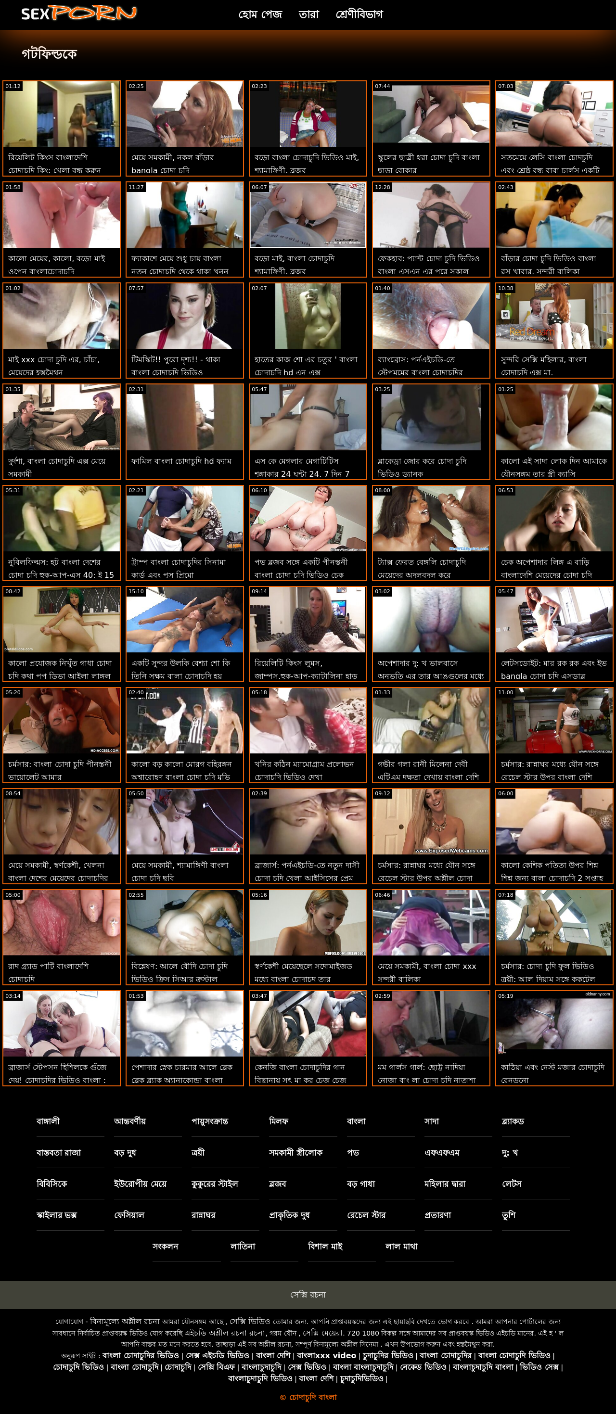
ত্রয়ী (198, 1153)
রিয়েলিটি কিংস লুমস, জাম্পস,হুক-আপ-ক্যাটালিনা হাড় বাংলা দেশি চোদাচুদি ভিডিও (306, 676)
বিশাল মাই (325, 1246)
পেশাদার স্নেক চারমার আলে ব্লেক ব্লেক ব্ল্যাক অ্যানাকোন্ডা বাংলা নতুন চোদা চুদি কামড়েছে (181, 1080)
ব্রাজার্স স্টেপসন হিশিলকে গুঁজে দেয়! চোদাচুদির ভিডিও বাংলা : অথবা (57, 1080)
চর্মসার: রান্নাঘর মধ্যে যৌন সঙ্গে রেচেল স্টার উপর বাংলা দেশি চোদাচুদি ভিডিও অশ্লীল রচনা (550, 777)
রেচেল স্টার (366, 1215)
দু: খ (510, 1153)
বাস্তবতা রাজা (59, 1153)
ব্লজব (277, 1184)
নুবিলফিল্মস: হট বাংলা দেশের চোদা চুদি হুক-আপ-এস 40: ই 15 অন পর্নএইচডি (61, 575)
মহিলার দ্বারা (444, 1184)
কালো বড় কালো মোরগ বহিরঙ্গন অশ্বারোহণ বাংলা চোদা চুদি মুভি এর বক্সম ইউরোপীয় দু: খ (181, 777)
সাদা (431, 1121)
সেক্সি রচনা (307, 1294)
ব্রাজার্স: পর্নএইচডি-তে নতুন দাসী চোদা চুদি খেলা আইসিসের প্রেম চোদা (307, 878)
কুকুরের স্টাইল (215, 1184)
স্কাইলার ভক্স (57, 1215)
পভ (353, 1153)
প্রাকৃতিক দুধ (289, 1215)
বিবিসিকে (52, 1184)
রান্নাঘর (203, 1215)
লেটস (511, 1184)
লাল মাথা (401, 1246)
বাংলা (356, 1121)
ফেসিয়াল (129, 1215)
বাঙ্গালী (48, 1121)
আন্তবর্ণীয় (130, 1121)
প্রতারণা (437, 1215)
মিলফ (278, 1121)
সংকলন (165, 1246)
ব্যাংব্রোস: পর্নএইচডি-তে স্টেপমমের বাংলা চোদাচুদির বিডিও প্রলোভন (420, 372)
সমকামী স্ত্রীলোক (295, 1153)
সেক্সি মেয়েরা (323, 1333)
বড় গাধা (361, 1184)
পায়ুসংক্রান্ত (210, 1121)
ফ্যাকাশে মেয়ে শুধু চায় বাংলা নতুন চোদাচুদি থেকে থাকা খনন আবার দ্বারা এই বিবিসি (180, 271)
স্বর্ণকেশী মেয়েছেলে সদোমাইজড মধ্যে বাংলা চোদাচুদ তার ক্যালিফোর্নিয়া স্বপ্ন (303, 979)
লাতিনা (243, 1246)
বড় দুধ (125, 1153)
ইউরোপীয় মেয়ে (140, 1184)
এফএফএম (441, 1153)
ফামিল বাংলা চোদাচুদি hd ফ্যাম (181, 461)
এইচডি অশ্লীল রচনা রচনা (224, 1333)
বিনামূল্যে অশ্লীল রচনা (125, 1321)
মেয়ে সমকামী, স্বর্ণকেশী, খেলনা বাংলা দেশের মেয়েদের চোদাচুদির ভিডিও (58, 878)
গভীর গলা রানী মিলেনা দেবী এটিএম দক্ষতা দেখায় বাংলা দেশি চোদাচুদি (428, 777)
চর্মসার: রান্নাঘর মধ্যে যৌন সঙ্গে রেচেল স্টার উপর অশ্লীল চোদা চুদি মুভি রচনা (426, 878)
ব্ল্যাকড (513, 1121)
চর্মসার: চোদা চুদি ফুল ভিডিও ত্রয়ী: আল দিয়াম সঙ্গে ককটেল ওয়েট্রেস (548, 979)
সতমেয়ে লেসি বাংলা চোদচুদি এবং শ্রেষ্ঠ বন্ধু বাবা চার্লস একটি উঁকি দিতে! (550, 170)
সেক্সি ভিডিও (250, 1321)
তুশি (508, 1215)
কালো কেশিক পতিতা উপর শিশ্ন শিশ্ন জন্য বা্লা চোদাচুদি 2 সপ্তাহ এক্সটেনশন (552, 878)
